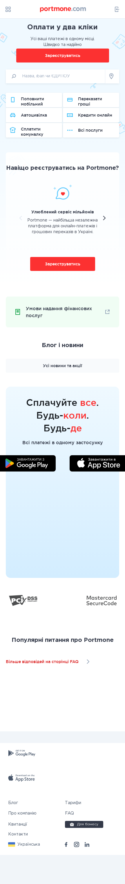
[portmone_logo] (63, 9)
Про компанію (22, 842)
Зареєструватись (62, 60)
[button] (24, 873)
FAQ (69, 842)
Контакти (18, 863)
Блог (13, 832)
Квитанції (17, 853)
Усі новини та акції (62, 394)
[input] (55, 81)
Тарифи (73, 832)
